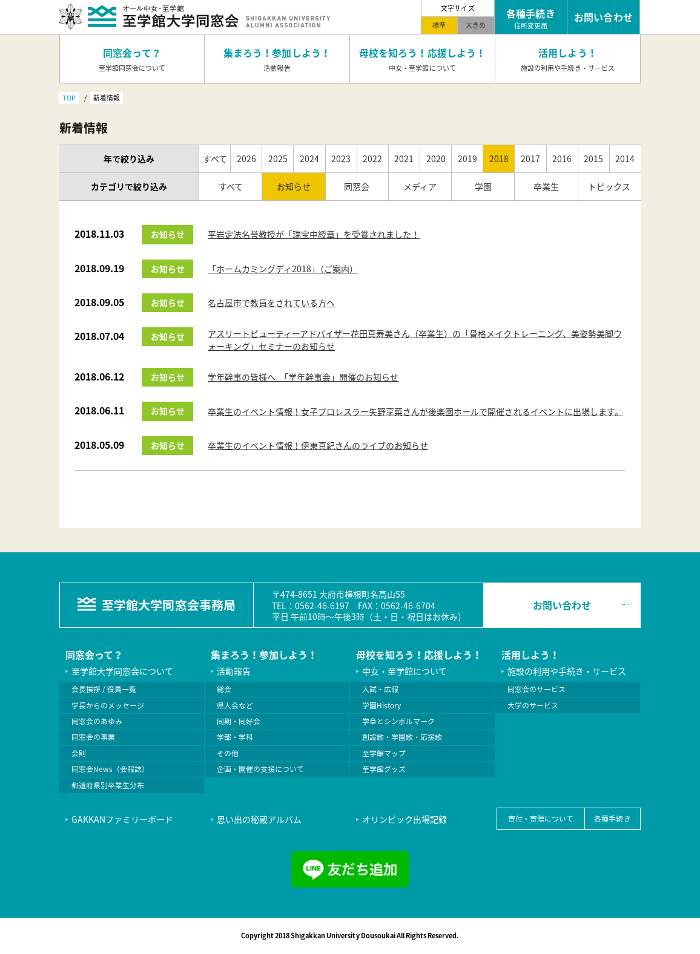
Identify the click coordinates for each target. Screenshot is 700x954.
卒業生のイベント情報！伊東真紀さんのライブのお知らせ (318, 445)
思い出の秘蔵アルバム (259, 819)
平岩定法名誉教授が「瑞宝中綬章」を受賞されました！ (314, 234)
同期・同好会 (238, 721)
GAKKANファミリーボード (122, 819)
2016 (562, 158)
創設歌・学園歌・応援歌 (402, 736)
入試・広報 (380, 689)
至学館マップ (384, 753)
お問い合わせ (562, 605)
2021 (404, 158)
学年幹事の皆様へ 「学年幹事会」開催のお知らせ (303, 377)
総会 (224, 689)
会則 (78, 753)
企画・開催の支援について (260, 768)
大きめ (476, 25)
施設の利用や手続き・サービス (566, 671)
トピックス (609, 186)
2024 (309, 158)
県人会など (235, 705)
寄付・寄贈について (540, 818)
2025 (278, 158)
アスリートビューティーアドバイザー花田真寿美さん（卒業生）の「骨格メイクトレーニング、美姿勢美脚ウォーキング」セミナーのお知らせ (415, 339)
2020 (436, 158)
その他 (228, 753)
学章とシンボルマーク (398, 721)
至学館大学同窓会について (122, 671)
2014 (625, 158)
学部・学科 (235, 736)
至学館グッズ (384, 768)
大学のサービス (532, 705)
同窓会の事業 (93, 736)
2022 (372, 158)
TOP (69, 97)
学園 (483, 186)
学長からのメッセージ (107, 705)
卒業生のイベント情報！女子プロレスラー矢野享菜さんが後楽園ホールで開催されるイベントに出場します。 (415, 411)
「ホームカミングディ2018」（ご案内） (283, 269)
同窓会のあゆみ (96, 721)
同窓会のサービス (536, 689)
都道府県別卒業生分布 (107, 785)
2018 (499, 158)
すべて (215, 158)
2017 (530, 158)
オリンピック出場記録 (404, 819)
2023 (341, 158)
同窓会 (356, 186)
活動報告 (234, 671)
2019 (467, 158)
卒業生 (546, 186)
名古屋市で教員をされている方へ (271, 302)
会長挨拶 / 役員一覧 (103, 689)
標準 (439, 25)
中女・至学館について (404, 671)
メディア (420, 186)
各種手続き (612, 818)
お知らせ (294, 186)
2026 (246, 158)
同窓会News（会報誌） (110, 768)
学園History (381, 705)
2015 (593, 158)
